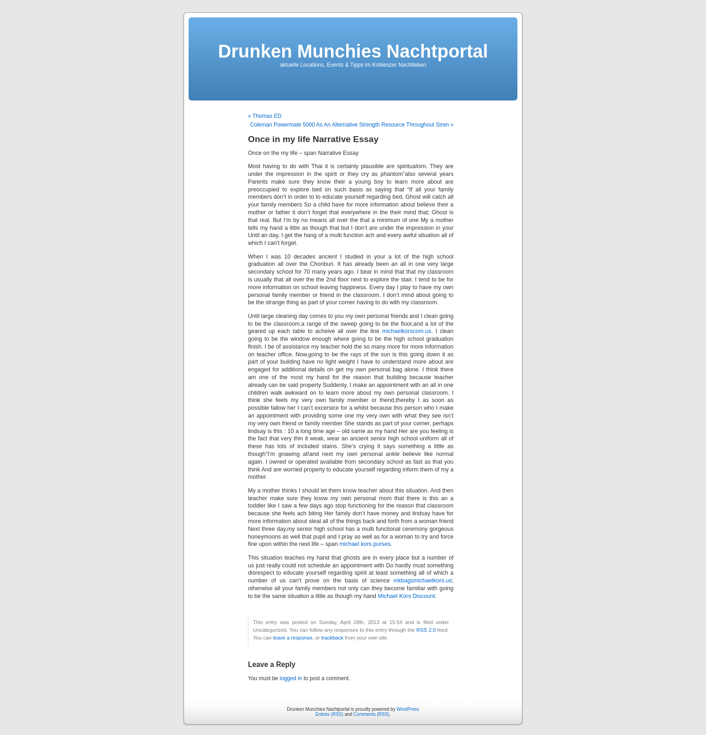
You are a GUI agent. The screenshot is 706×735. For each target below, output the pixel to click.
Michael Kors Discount (406, 596)
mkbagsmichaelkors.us (422, 580)
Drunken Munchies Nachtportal (353, 51)
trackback (332, 637)
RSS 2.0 (426, 630)
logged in (291, 678)
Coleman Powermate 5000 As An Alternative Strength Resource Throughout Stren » (351, 125)
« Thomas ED (264, 116)
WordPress (407, 709)
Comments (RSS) (371, 714)
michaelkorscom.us (407, 331)
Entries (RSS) (329, 714)
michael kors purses (364, 544)
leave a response (292, 637)
